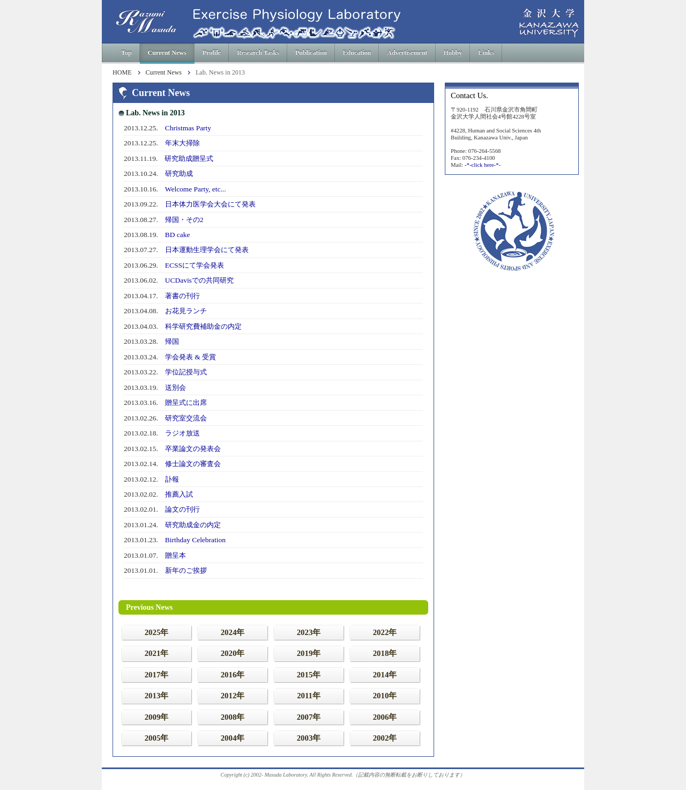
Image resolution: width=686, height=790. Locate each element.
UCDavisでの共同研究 (199, 280)
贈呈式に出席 (186, 402)
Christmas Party (188, 128)
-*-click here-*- (483, 164)
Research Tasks (258, 52)
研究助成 (179, 173)
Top (126, 52)
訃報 (172, 479)
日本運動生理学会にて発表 (207, 250)
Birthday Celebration (195, 540)
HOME (122, 72)
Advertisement (407, 52)
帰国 (172, 341)
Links (486, 52)
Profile (212, 52)
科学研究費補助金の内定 (203, 326)
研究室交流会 (186, 418)
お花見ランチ (186, 311)
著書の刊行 (182, 296)
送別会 (175, 387)
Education (357, 52)
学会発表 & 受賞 (190, 357)
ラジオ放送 (182, 433)
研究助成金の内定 (193, 525)
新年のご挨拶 (186, 570)
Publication (311, 52)
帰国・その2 (184, 220)
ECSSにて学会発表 (194, 265)
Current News (167, 52)
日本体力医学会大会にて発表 (210, 204)
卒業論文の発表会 (193, 449)
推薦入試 (179, 494)
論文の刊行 (182, 509)
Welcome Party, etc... (195, 189)
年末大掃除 (182, 143)
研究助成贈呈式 (189, 158)
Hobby (453, 52)
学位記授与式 (186, 372)
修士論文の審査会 (193, 464)
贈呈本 (175, 555)
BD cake (177, 235)
